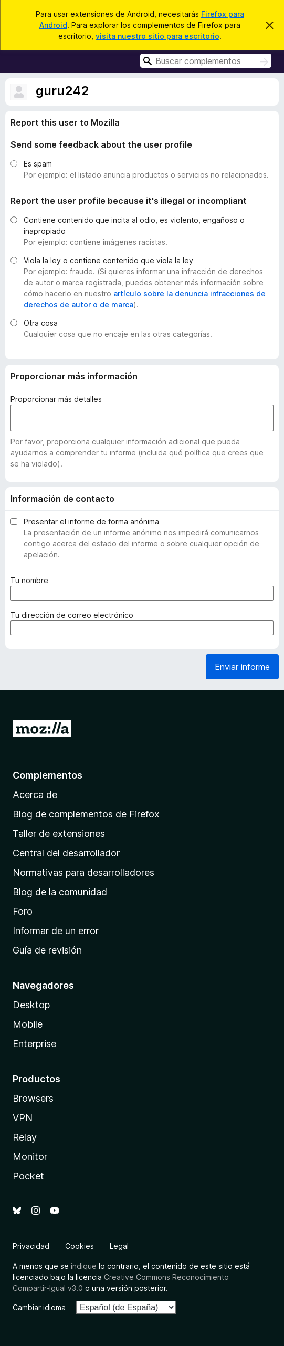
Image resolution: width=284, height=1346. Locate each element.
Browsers (33, 1098)
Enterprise (34, 1043)
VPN (23, 1117)
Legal (119, 1245)
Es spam (38, 163)
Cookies (79, 1245)
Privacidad (31, 1245)
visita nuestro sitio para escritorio (157, 36)
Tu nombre (31, 580)
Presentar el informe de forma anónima (91, 521)
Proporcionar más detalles (56, 399)
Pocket (28, 1176)
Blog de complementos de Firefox (86, 814)
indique (84, 1265)
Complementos (47, 775)
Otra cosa (41, 322)
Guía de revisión (47, 950)
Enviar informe (242, 666)
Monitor (30, 1156)
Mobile (28, 1024)
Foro (23, 911)
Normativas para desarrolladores (83, 872)
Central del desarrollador (66, 852)
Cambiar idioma (39, 1307)
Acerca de (35, 794)
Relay (25, 1137)
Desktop (31, 1004)
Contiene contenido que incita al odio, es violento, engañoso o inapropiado (134, 225)
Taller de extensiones (59, 833)
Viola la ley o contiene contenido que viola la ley (108, 260)
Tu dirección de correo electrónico (74, 614)
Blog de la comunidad (60, 891)
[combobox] (205, 61)
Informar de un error (56, 930)
